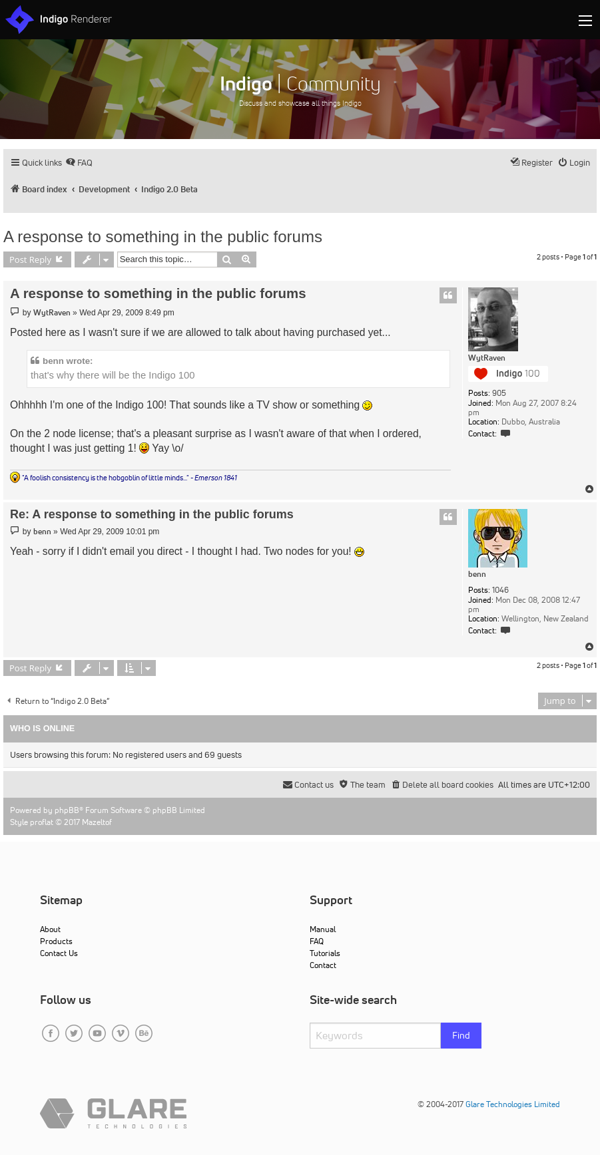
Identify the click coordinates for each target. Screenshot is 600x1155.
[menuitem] (79, 162)
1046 (500, 590)
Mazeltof (97, 822)
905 (499, 393)
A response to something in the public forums (162, 237)
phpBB (67, 810)
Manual (323, 929)
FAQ (317, 941)
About (50, 929)
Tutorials (325, 953)
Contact (323, 965)
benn (477, 574)
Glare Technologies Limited (512, 1104)
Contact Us (59, 953)
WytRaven (486, 358)
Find (461, 1035)
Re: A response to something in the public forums (152, 514)
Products (56, 941)
